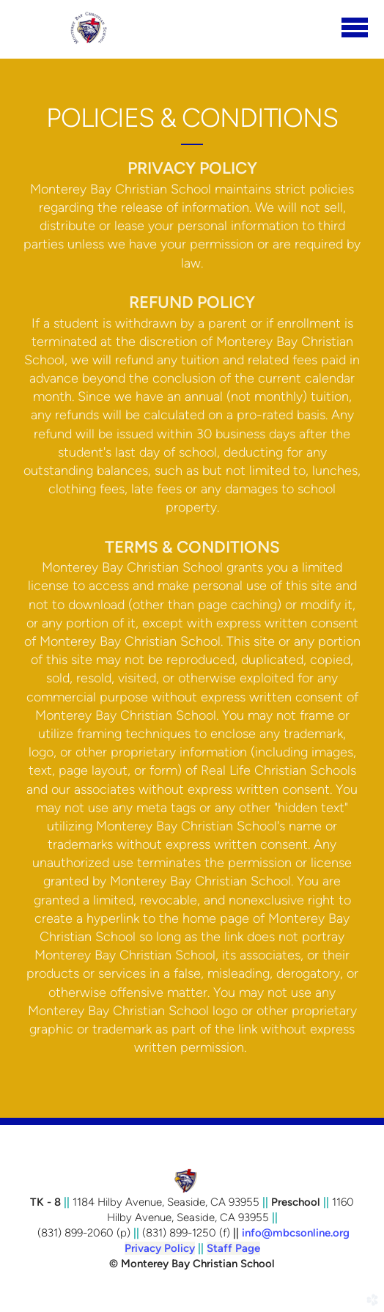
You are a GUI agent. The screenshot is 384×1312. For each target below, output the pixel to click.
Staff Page (233, 1248)
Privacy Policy (160, 1248)
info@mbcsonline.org (296, 1232)
